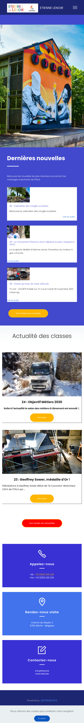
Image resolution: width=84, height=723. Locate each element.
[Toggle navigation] (75, 7)
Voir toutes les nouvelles (28, 313)
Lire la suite (69, 216)
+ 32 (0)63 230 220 (44, 574)
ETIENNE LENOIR (51, 8)
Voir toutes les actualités (42, 523)
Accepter (42, 718)
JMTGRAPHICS (48, 700)
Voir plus (41, 417)
